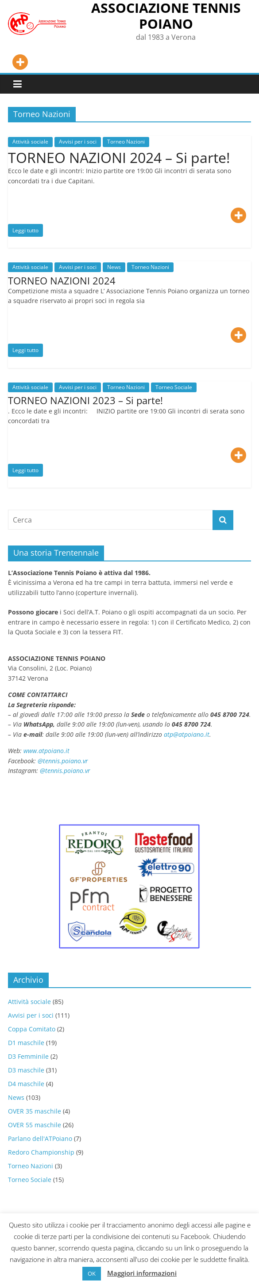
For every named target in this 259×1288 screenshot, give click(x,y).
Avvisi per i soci (78, 141)
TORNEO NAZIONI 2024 (62, 280)
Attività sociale (30, 141)
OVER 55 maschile (34, 1125)
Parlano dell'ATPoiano (40, 1138)
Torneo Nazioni (126, 141)
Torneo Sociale (173, 387)
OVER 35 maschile (34, 1111)
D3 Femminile (28, 1056)
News (114, 267)
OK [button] (92, 1273)
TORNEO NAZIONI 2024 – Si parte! (119, 157)
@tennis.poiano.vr (64, 761)
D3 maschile (26, 1070)
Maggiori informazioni (142, 1273)
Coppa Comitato (31, 1029)
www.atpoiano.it (46, 750)
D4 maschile (26, 1084)
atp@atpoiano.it (186, 734)
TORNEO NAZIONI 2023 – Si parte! (85, 400)
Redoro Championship (41, 1152)
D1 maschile (26, 1042)
